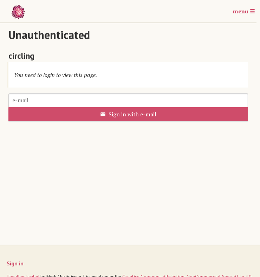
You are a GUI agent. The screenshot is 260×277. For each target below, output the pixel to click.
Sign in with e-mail (128, 114)
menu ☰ (244, 11)
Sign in (15, 263)
